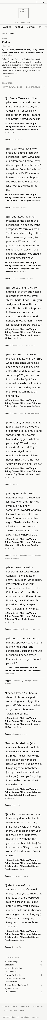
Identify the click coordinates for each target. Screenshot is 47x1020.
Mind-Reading (25, 555)
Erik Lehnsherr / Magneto (32, 52)
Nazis (20, 876)
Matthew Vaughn (22, 50)
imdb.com (9, 132)
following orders (18, 345)
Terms (22, 1011)
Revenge (22, 947)
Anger (14, 805)
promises (29, 278)
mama (25, 876)
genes (14, 876)
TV (40, 27)
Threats (15, 947)
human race (35, 413)
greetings (27, 681)
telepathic (16, 207)
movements (22, 734)
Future (27, 413)
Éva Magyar (25, 200)
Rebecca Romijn (30, 129)
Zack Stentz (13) (33, 87)
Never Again (30, 345)
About (5, 1011)
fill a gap (24, 207)
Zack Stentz (9, 50)
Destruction (16, 484)
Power (14, 413)
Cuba (38, 629)
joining (14, 734)
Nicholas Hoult (33, 474)
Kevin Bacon (27, 619)
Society (22, 278)
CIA (17, 629)
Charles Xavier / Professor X (18, 335)
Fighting (21, 413)
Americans (31, 629)
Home (4, 33)
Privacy (13, 1011)
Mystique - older (13, 129)
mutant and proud (19, 139)
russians (23, 629)
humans (15, 278)
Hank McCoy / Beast (15, 474)
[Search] (42, 1)
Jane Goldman (14, 52)
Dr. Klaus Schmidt (13, 795)
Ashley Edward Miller (15, 126)
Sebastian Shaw (12, 619)
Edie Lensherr (11, 200)
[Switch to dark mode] (36, 1)
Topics (14, 1006)
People (19, 27)
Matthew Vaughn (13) (13, 87)
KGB (13, 629)
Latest (7, 27)
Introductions (17, 681)
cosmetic (15, 555)
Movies (31, 27)
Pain (19, 805)
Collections (25, 1006)
